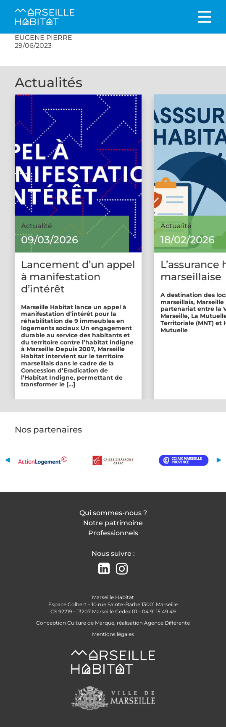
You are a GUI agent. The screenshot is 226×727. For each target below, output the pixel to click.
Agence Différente (167, 623)
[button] (7, 460)
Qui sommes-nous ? (113, 513)
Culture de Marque (90, 623)
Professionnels (113, 533)
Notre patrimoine (113, 523)
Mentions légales (113, 634)
